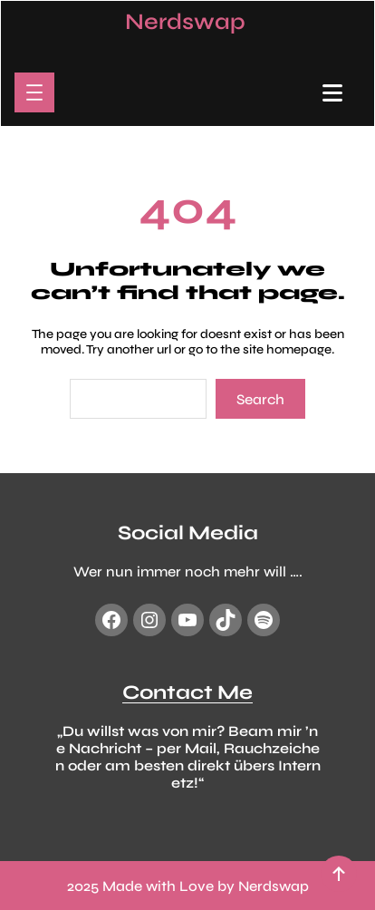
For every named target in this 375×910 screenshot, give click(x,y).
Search (260, 399)
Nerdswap (185, 21)
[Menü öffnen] (34, 92)
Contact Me (187, 692)
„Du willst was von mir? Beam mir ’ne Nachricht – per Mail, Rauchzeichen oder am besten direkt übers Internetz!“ (188, 756)
